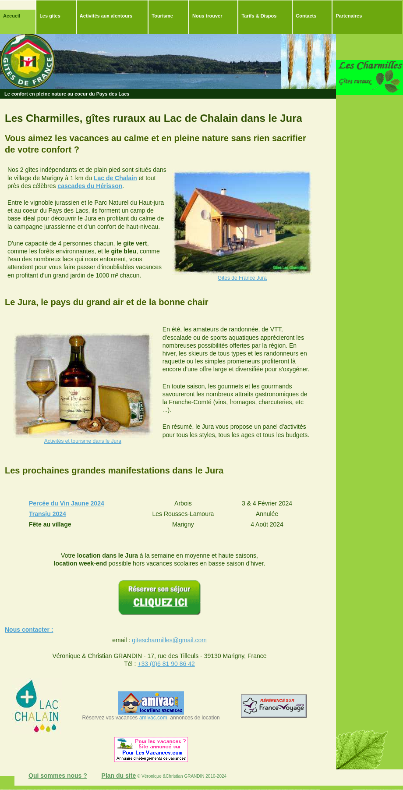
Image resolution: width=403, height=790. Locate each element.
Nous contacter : (29, 629)
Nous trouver (207, 15)
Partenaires (349, 15)
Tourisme (162, 15)
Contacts (306, 15)
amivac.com (153, 718)
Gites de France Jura (242, 278)
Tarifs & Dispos (258, 15)
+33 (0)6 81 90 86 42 (166, 663)
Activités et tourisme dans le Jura (82, 441)
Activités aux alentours (106, 15)
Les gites (49, 15)
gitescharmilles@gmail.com (169, 640)
